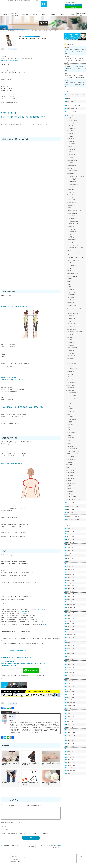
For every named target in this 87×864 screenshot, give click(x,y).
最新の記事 (16, 713)
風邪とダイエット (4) (72, 220)
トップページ (5, 15)
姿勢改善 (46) (70, 359)
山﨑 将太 (11, 722)
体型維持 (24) (70, 351)
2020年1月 (68, 731)
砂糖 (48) (69, 283)
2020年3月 (68, 726)
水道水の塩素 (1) (71, 420)
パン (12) (69, 251)
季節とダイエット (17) (71, 447)
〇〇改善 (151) (70, 119)
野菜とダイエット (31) (72, 296)
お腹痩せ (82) (70, 317)
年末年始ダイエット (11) (73, 452)
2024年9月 (68, 579)
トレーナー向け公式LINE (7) (73, 113)
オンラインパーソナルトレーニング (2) (75, 96)
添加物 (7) (69, 280)
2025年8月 (68, 549)
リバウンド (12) (71, 201)
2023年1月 (68, 633)
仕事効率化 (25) (70, 389)
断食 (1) (69, 269)
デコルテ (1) (70, 322)
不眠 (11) (69, 407)
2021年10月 (69, 674)
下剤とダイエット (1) (71, 384)
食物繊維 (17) (70, 304)
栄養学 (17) (69, 469)
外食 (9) (69, 264)
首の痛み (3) (71, 158)
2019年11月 (69, 736)
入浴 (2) (69, 415)
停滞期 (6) (69, 209)
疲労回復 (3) (70, 426)
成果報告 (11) (69, 514)
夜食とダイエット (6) (72, 267)
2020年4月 (68, 723)
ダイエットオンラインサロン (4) (74, 106)
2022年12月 (69, 636)
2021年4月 (68, 690)
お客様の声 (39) (70, 99)
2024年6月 (68, 587)
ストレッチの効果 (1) (72, 399)
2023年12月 (69, 603)
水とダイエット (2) (72, 277)
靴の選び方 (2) (69, 495)
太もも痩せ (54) (71, 357)
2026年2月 (68, 538)
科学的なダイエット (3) (72, 474)
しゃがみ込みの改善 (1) (73, 121)
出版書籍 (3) (69, 445)
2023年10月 (69, 609)
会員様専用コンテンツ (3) (72, 507)
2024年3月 (68, 595)
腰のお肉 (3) (70, 378)
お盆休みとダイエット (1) (73, 450)
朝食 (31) (69, 272)
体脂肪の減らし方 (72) (72, 204)
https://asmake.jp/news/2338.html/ (9, 61)
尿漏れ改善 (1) (70, 135)
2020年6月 (68, 717)
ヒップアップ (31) (71, 328)
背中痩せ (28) (70, 373)
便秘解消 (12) (70, 413)
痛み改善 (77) (70, 143)
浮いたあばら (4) (71, 365)
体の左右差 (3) (70, 127)
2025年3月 (68, 562)
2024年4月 (68, 592)
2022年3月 (68, 660)
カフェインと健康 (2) (72, 397)
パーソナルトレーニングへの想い (14, 15)
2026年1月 (68, 541)
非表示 (13, 717)
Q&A (43, 15)
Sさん (28, 615)
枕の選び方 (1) (69, 466)
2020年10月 (69, 707)
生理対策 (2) (70, 423)
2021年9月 (68, 677)
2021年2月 (68, 696)
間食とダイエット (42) (72, 298)
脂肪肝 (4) (69, 436)
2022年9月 (68, 644)
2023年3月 (68, 628)
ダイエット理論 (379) (71, 196)
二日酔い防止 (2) (70, 386)
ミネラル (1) (70, 405)
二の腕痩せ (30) (71, 346)
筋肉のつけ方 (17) (70, 479)
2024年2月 (68, 598)
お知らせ (62, 859)
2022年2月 (68, 663)
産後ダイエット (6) (72, 214)
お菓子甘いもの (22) (72, 238)
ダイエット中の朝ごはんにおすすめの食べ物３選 (50, 848)
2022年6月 (68, 652)
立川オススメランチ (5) (72, 477)
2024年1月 (68, 600)
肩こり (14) (70, 164)
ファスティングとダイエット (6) (75, 259)
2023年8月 (68, 614)
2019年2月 (68, 761)
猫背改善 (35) (70, 140)
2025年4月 (68, 560)
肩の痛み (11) (72, 150)
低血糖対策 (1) (70, 410)
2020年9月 (68, 709)
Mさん (22, 613)
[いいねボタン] (2, 50)
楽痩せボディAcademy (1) (72, 521)
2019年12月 (69, 734)
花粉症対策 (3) (70, 439)
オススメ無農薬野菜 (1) (72, 183)
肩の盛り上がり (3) (72, 370)
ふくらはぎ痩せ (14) (72, 330)
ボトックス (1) (69, 381)
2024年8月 (68, 581)
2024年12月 (69, 570)
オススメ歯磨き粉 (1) (72, 394)
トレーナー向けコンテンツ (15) (73, 110)
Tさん (42, 611)
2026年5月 (68, 530)
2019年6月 (68, 750)
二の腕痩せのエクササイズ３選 (10, 847)
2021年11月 (69, 671)
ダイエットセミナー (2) (72, 193)
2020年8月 (68, 712)
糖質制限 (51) (70, 291)
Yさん (38, 611)
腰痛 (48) (71, 153)
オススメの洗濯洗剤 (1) (72, 180)
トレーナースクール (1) (72, 307)
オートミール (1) (71, 230)
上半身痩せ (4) (70, 338)
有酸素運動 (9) (69, 463)
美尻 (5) (69, 367)
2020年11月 (69, 704)
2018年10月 (69, 772)
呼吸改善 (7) (70, 132)
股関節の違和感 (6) (72, 161)
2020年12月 (69, 701)
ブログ (62, 15)
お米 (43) (69, 235)
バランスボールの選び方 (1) (73, 312)
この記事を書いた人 (7, 713)
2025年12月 (69, 543)
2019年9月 (68, 742)
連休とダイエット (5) (72, 458)
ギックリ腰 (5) (72, 145)
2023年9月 (68, 611)
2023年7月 (68, 617)
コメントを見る (13, 50)
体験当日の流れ (24, 859)
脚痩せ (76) (70, 375)
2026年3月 (68, 535)
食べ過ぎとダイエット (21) (74, 301)
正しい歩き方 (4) (70, 471)
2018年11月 (69, 769)
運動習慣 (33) (69, 492)
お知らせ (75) (69, 103)
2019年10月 (69, 739)
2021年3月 (68, 693)
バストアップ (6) (71, 325)
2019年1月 (68, 764)
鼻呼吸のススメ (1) (72, 172)
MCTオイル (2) (71, 228)
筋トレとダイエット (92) (73, 217)
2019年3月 (68, 758)
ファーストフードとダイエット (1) (75, 255)
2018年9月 (68, 775)
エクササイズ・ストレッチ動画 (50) (75, 178)
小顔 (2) (69, 362)
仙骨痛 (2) (71, 148)
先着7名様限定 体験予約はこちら (73, 4)
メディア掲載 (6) (70, 504)
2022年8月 (68, 647)
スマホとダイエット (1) (72, 191)
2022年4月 (68, 658)
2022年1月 (68, 666)
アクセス (72, 15)
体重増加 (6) (70, 206)
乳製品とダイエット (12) (73, 261)
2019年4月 (68, 756)
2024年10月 (69, 576)
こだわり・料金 (24, 15)
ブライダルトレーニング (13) (74, 333)
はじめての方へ (33, 15)
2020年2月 (68, 728)
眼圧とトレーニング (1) (73, 431)
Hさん (26, 613)
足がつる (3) (70, 169)
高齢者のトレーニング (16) (73, 500)
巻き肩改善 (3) (70, 137)
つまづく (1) (70, 402)
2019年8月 (68, 745)
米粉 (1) (69, 288)
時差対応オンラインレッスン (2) (74, 517)
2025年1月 (68, 568)
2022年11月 (69, 638)
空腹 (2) (69, 285)
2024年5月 (68, 590)
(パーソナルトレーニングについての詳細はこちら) (13, 651)
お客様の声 (53, 15)
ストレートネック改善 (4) (73, 124)
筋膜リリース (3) (70, 484)
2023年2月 (68, 630)
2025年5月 (68, 557)
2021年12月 (69, 668)
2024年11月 (69, 573)
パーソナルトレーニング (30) (73, 309)
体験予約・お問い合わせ (82, 15)
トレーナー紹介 (15, 861)
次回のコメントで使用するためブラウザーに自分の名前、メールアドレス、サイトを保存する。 (25, 834)
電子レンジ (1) (70, 442)
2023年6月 (68, 619)
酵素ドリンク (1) (71, 293)
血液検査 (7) (69, 490)
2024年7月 (68, 584)
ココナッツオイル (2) (72, 246)
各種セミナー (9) (70, 511)
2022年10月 (69, 641)
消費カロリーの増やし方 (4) (74, 212)
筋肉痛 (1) (68, 482)
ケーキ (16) (70, 243)
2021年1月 (68, 698)
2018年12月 (69, 766)
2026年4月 (68, 532)
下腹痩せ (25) (70, 344)
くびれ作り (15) (71, 320)
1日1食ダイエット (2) (72, 225)
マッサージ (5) (70, 198)
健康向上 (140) (70, 392)
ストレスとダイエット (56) (73, 188)
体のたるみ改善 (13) (72, 349)
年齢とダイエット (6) (71, 461)
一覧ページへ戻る (31, 847)
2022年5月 (68, 655)
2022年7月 (68, 649)
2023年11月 (69, 606)
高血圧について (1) (71, 498)
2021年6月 (68, 685)
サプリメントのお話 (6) (72, 185)
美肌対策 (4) (69, 487)
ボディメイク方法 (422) (72, 315)
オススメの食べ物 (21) (72, 233)
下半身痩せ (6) (70, 341)
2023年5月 (68, 622)
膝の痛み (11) (72, 156)
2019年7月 (68, 747)
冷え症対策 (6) (70, 418)
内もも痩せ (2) (70, 354)
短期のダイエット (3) (72, 434)
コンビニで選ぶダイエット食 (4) (75, 249)
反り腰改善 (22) (71, 129)
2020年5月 (68, 720)
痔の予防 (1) (70, 428)
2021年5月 (68, 688)
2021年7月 (68, 682)
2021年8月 (68, 679)
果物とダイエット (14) (72, 275)
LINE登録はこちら (73, 7)
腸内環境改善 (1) (71, 167)
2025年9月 (68, 546)
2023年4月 (68, 625)
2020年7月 (68, 715)
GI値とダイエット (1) (71, 175)
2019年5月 (68, 753)
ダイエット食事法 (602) (72, 223)
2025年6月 (68, 554)
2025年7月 (68, 551)
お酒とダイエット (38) (72, 241)
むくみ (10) (70, 336)
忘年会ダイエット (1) (72, 455)
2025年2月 (68, 565)
